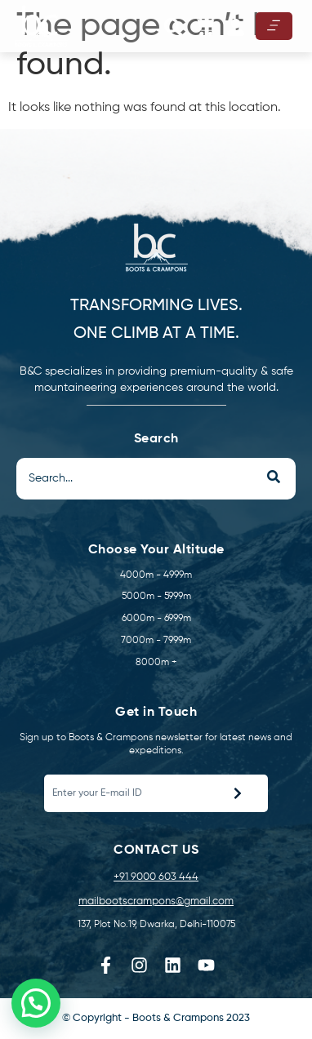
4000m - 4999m (156, 575)
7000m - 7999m (156, 641)
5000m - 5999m (156, 597)
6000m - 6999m (156, 619)
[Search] (133, 479)
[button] (173, 27)
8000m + (156, 663)
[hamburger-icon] (274, 26)
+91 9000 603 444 (156, 877)
